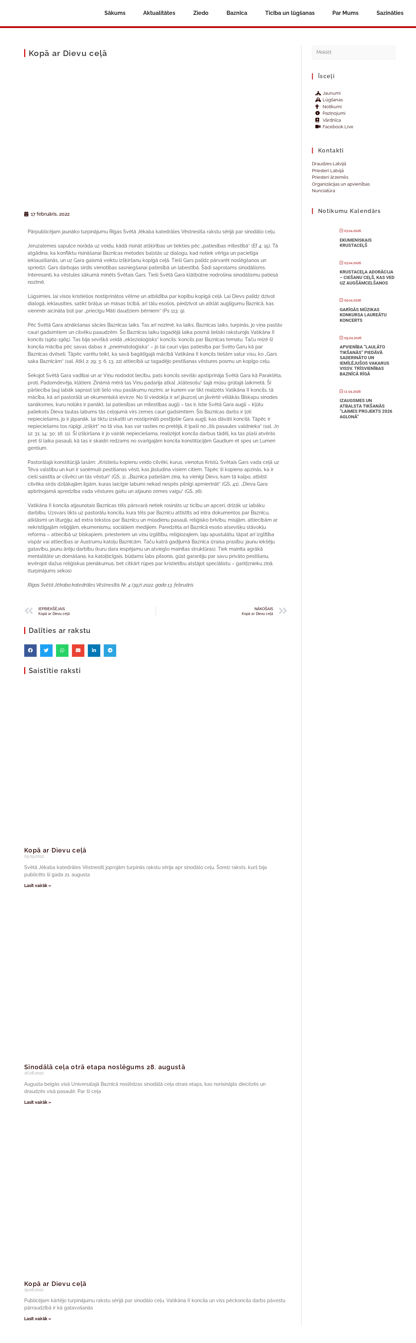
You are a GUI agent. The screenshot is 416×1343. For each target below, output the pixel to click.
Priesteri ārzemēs (330, 177)
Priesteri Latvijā (328, 170)
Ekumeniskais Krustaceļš (356, 242)
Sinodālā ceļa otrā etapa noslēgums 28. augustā (104, 1067)
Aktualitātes (159, 13)
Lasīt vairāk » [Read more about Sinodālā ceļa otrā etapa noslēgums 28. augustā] (37, 1102)
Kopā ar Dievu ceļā (55, 850)
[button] (30, 650)
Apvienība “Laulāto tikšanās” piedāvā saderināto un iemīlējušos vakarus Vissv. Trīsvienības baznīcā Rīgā (364, 360)
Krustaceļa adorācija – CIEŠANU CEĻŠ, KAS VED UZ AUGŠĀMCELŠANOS (367, 277)
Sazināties (390, 13)
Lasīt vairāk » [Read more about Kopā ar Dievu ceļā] (37, 885)
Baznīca (237, 13)
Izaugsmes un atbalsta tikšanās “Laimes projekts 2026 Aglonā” (366, 408)
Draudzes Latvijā (329, 163)
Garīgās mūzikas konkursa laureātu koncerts (363, 315)
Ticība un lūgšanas (290, 13)
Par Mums (345, 13)
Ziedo (201, 13)
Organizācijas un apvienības (341, 184)
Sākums (115, 13)
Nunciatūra (323, 190)
